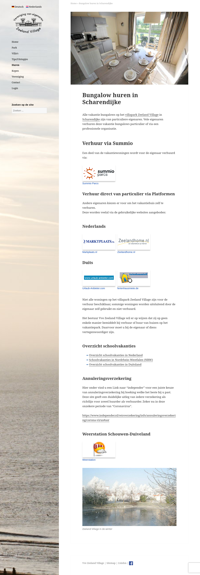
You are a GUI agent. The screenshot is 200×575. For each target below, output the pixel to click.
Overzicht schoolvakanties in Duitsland (115, 364)
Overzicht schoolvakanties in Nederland (116, 355)
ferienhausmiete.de (127, 288)
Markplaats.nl (89, 252)
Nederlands (34, 6)
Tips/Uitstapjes (20, 59)
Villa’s (15, 53)
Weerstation (89, 459)
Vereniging (18, 76)
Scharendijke (91, 119)
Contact (16, 82)
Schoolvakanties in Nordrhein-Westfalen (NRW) (121, 360)
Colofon (122, 563)
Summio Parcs (90, 183)
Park (14, 47)
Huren (15, 65)
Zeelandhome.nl (126, 252)
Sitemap (111, 563)
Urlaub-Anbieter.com (93, 288)
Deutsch (18, 6)
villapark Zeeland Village (141, 115)
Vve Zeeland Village (93, 563)
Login (15, 88)
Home (15, 41)
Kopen (15, 70)
